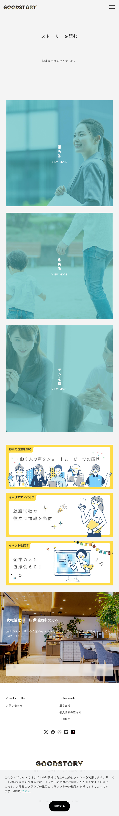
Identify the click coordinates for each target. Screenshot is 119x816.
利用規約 (64, 719)
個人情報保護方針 (70, 712)
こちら (26, 791)
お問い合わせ (14, 705)
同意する (59, 806)
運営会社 (64, 705)
